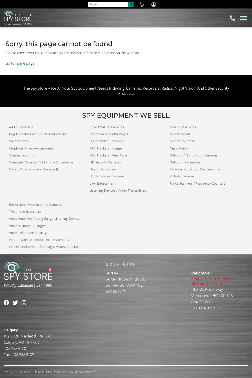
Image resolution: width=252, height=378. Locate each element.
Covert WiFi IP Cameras (106, 127)
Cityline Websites (84, 371)
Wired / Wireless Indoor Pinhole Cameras (39, 240)
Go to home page (20, 63)
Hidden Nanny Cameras (107, 176)
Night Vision (179, 148)
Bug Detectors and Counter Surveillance (38, 134)
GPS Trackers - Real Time (108, 155)
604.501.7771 (117, 291)
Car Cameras (18, 141)
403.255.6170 (15, 348)
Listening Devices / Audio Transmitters (118, 190)
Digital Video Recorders (107, 141)
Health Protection (102, 169)
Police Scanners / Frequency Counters (197, 183)
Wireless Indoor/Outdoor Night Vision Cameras (44, 246)
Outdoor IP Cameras (185, 162)
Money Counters (182, 141)
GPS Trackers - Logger (106, 148)
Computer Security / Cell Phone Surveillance (41, 162)
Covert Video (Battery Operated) (33, 169)
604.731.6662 (202, 302)
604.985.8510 (210, 308)
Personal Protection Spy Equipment (196, 169)
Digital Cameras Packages (108, 134)
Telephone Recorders (25, 211)
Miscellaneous (180, 134)
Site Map (38, 371)
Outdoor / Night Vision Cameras (193, 155)
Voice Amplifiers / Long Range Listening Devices (44, 218)
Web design (61, 371)
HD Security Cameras (105, 162)
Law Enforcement (102, 183)
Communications (21, 155)
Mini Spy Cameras (183, 127)
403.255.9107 (22, 355)
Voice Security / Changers (28, 226)
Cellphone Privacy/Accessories (31, 148)
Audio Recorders (21, 127)
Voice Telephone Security (28, 233)
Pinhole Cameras (182, 176)
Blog (49, 371)
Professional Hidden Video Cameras (35, 204)
